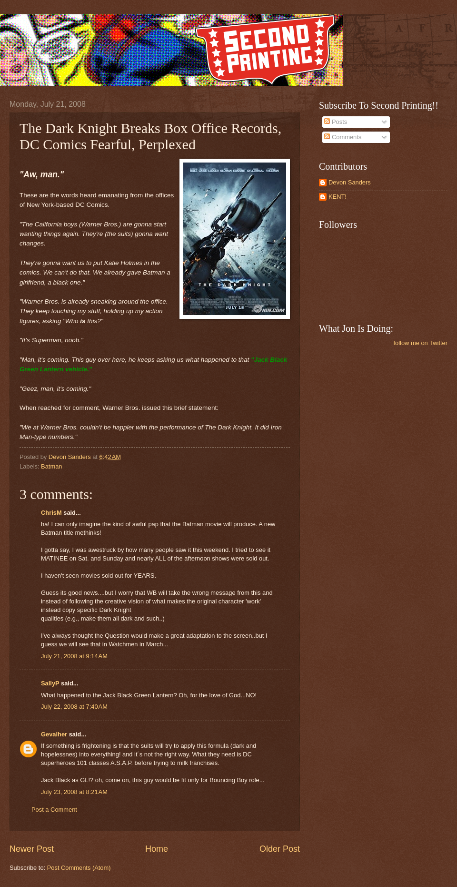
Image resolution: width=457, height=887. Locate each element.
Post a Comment (54, 809)
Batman (51, 466)
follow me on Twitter (420, 343)
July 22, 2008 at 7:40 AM (74, 706)
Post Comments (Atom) (79, 867)
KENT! (337, 196)
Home (156, 849)
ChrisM (51, 512)
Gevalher (54, 734)
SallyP (50, 683)
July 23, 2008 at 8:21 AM (74, 791)
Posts (335, 121)
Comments (342, 137)
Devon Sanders (349, 182)
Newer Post (32, 849)
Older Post (279, 849)
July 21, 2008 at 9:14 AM (74, 656)
